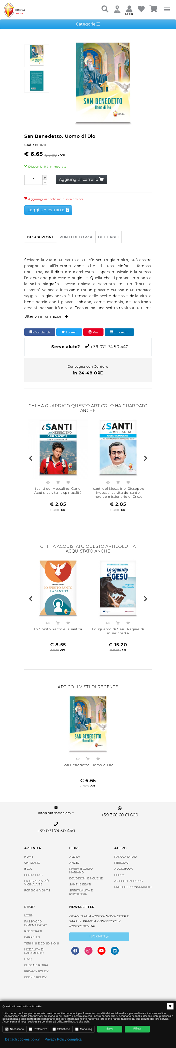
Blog (28, 868)
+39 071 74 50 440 (87, 346)
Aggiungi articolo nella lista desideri (54, 199)
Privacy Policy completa (63, 1039)
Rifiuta (137, 1028)
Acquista (58, 483)
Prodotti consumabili (133, 887)
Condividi (40, 332)
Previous (31, 458)
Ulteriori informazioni (46, 316)
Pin (93, 332)
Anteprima (47, 483)
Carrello (32, 937)
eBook (119, 875)
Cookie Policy (35, 977)
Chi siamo (32, 862)
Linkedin (119, 332)
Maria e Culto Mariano (81, 870)
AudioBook (123, 868)
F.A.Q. (28, 959)
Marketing (83, 1029)
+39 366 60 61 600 (119, 811)
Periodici (121, 862)
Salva (109, 1028)
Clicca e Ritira (36, 965)
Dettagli (108, 237)
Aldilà (74, 856)
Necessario (14, 1029)
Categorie (88, 24)
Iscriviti (99, 937)
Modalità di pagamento (34, 951)
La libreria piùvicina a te (36, 882)
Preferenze (38, 1029)
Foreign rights (37, 890)
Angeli (74, 862)
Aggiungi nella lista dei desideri (68, 483)
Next (145, 458)
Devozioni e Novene (86, 878)
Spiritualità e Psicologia (81, 892)
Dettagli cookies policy (22, 1039)
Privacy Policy (36, 971)
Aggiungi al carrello (81, 179)
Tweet (69, 332)
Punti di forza (76, 237)
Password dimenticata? (35, 923)
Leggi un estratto (48, 210)
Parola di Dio (125, 856)
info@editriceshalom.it (56, 810)
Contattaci (34, 875)
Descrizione (40, 237)
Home (28, 856)
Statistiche (61, 1029)
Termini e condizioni (41, 943)
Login (29, 915)
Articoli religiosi (129, 881)
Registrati (33, 931)
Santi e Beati (80, 884)
